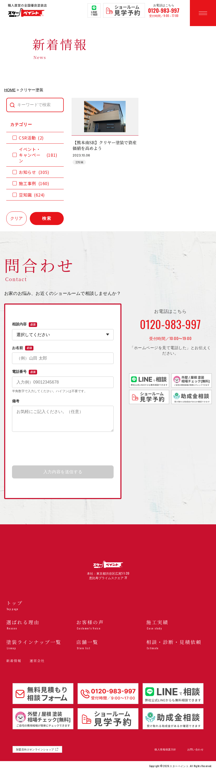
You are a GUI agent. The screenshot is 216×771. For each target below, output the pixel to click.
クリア (16, 218)
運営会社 (37, 660)
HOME (10, 90)
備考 (15, 401)
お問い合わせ (195, 749)
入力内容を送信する (63, 472)
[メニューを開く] (203, 13)
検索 (46, 218)
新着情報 (13, 660)
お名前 (22, 348)
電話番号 (24, 371)
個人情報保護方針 (165, 749)
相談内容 (24, 324)
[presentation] (63, 449)
